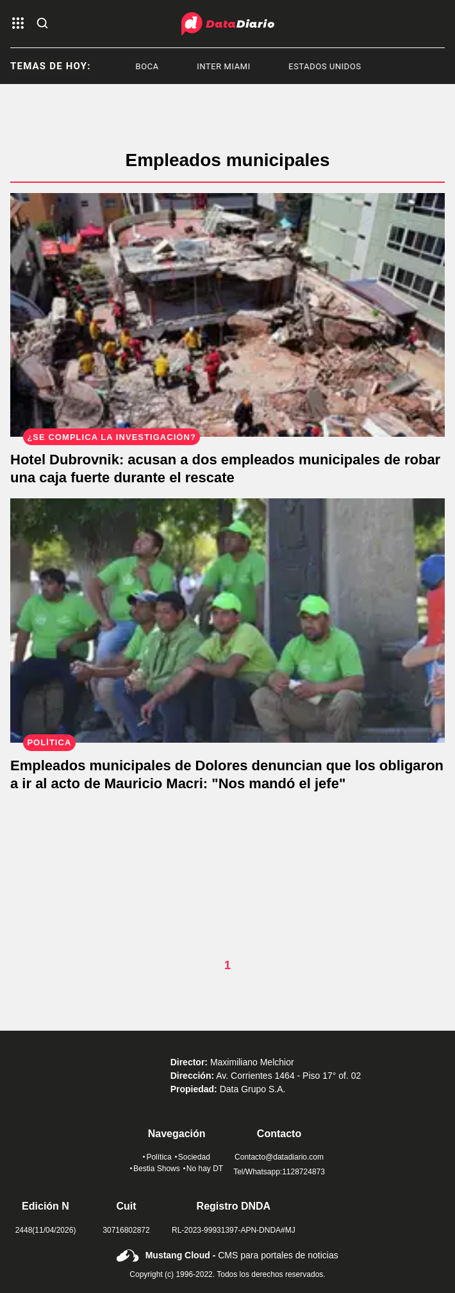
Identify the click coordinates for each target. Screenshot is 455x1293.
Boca (151, 66)
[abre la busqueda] (42, 24)
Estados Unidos (329, 66)
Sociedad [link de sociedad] (192, 1157)
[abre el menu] (18, 24)
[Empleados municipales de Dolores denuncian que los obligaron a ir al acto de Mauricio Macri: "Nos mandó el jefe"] (227, 620)
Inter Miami (227, 66)
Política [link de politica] (157, 1157)
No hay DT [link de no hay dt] (203, 1168)
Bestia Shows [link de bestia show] (155, 1168)
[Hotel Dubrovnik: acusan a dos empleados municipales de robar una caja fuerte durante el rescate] (227, 315)
